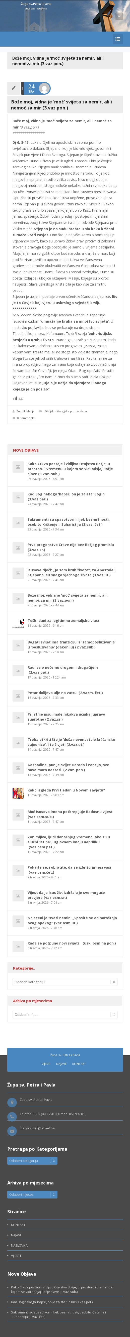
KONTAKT (79, 1064)
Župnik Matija (25, 411)
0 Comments (25, 418)
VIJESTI (46, 1064)
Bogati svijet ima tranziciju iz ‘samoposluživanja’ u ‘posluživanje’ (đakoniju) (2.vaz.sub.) (71, 644)
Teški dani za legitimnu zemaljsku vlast (64, 620)
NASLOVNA (19, 1245)
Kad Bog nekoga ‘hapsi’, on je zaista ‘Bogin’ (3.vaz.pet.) (52, 1302)
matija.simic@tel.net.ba (37, 1128)
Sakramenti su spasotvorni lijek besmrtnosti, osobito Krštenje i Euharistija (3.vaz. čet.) (69, 522)
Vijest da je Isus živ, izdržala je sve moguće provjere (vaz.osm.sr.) (66, 895)
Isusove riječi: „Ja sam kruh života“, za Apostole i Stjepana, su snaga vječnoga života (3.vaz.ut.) (71, 572)
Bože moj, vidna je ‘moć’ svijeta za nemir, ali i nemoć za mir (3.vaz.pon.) (68, 598)
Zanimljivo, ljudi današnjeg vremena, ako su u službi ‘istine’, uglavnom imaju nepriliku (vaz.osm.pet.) (69, 842)
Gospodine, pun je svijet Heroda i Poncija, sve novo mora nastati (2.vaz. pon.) (68, 767)
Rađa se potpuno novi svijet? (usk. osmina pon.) (72, 943)
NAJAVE (61, 1064)
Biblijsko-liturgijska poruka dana (65, 411)
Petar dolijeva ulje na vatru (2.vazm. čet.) (65, 692)
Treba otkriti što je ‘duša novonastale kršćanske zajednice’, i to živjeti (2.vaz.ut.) (71, 742)
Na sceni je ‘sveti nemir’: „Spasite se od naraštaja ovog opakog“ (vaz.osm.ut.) (72, 920)
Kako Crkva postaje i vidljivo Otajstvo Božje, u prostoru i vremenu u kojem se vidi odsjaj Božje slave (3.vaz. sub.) (70, 468)
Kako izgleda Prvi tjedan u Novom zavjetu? (66, 790)
